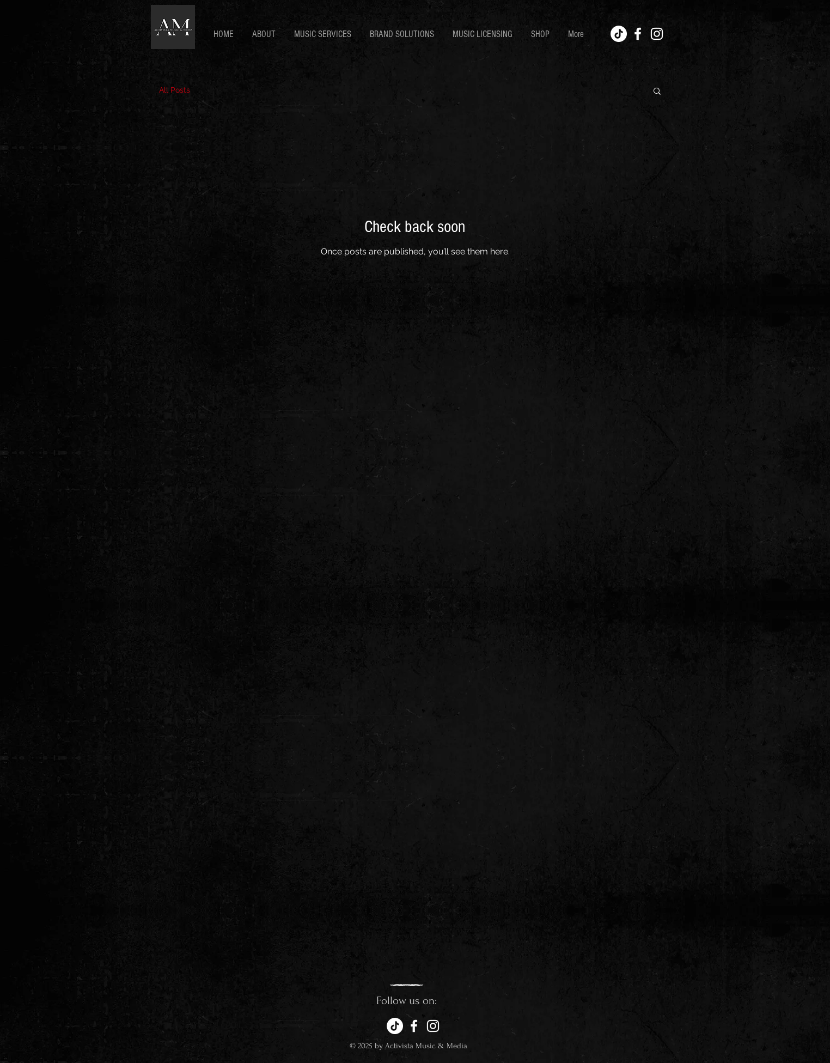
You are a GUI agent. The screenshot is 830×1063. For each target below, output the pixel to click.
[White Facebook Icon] (638, 34)
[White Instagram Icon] (657, 34)
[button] (657, 92)
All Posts (174, 90)
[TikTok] (619, 34)
